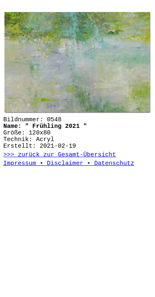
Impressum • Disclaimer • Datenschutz (68, 163)
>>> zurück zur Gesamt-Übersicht (59, 154)
